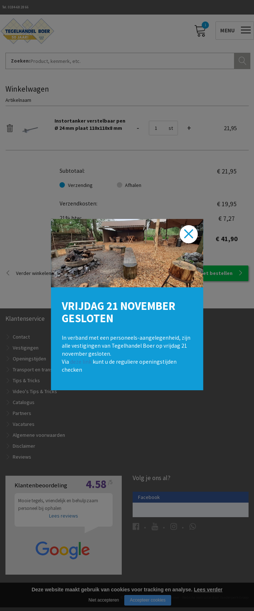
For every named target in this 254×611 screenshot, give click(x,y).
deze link (81, 361)
